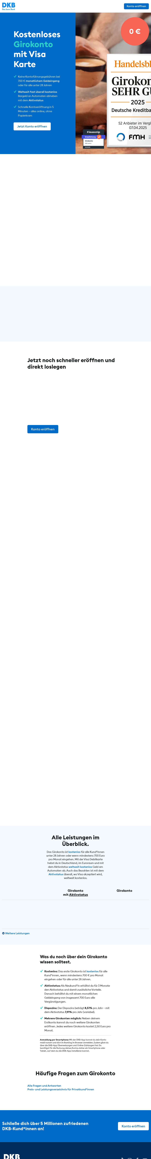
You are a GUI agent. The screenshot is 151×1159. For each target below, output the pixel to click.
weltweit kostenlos (80, 867)
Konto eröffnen (136, 6)
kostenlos (74, 852)
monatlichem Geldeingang (42, 81)
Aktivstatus (36, 100)
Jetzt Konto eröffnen (32, 126)
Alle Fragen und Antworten (44, 1085)
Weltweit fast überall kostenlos (37, 92)
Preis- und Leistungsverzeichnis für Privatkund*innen (60, 1089)
